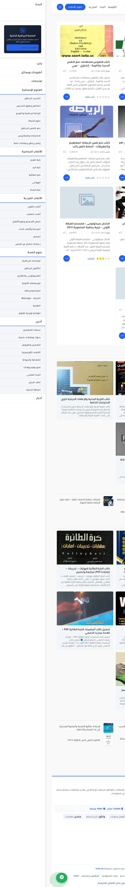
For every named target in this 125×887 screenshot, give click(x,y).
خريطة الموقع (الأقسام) (109, 853)
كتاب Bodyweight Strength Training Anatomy (95, 400)
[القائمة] (8, 7)
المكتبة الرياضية (112, 18)
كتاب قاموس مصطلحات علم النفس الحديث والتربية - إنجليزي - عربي (36, 63)
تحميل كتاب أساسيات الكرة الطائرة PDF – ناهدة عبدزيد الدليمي (34, 631)
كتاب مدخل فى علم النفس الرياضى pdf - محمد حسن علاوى (90, 144)
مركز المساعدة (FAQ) (111, 843)
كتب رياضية (93, 97)
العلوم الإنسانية (91, 335)
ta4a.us (47, 868)
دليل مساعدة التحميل (111, 848)
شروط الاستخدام (75, 875)
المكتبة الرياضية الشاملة (101, 783)
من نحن (118, 838)
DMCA (24, 875)
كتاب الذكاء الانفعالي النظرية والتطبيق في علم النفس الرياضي (94, 63)
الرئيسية (60, 7)
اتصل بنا (41, 7)
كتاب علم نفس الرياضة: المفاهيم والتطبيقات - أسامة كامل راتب (37, 144)
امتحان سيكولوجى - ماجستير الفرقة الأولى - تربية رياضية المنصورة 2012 (36, 225)
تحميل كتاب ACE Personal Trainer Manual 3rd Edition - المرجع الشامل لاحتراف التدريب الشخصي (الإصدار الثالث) (92, 463)
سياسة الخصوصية (94, 875)
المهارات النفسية (103, 304)
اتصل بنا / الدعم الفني (110, 833)
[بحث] (78, 7)
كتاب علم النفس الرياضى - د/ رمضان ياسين (92, 225)
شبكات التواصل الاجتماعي (108, 858)
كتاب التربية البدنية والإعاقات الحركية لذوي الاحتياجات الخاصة (33, 400)
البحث (51, 7)
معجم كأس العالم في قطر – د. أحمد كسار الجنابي (93, 691)
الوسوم (99, 18)
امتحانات (39, 258)
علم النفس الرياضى (76, 335)
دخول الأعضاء (23, 7)
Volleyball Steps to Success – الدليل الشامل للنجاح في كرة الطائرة (95, 631)
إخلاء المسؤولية (58, 875)
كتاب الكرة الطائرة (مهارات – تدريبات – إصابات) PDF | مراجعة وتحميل (36, 570)
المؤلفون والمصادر (39, 875)
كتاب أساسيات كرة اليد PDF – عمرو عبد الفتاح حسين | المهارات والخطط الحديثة (94, 570)
